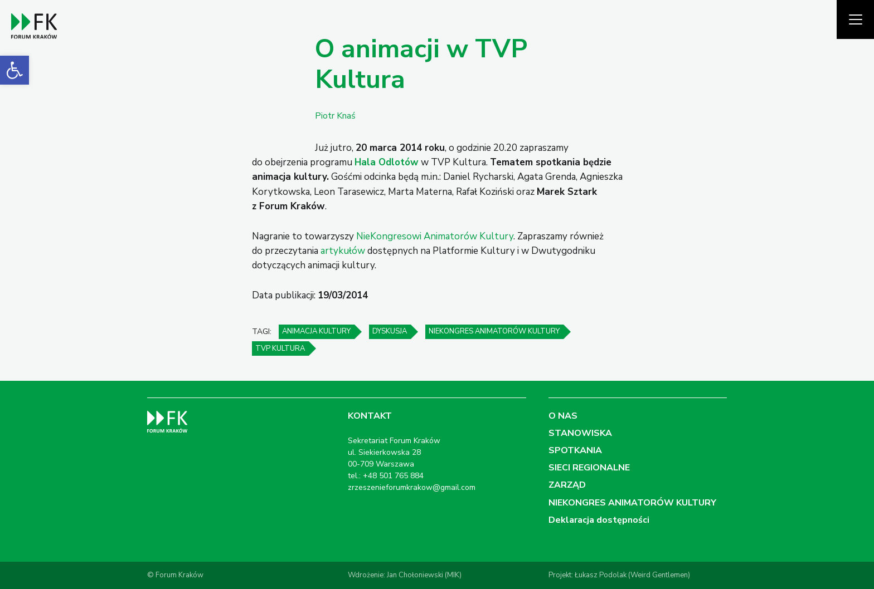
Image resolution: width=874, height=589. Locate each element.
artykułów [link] (343, 250)
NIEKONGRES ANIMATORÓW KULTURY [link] (632, 503)
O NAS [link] (562, 416)
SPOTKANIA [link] (575, 450)
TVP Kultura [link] (280, 348)
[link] (14, 70)
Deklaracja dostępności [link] (598, 520)
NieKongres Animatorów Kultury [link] (494, 331)
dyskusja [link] (389, 331)
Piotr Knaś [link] (335, 116)
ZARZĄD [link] (567, 485)
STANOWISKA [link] (580, 433)
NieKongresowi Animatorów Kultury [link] (434, 236)
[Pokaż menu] (855, 19)
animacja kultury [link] (316, 331)
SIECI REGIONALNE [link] (589, 468)
